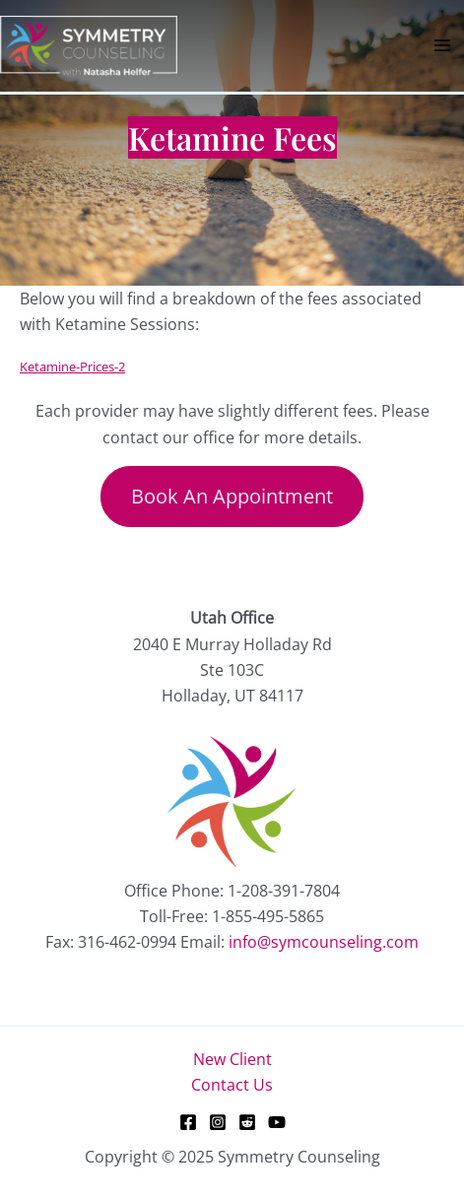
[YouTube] (277, 1122)
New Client (232, 1059)
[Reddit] (247, 1122)
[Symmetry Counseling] (88, 44)
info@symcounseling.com (324, 942)
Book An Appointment (232, 496)
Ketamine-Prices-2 (72, 366)
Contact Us (232, 1085)
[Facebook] (188, 1122)
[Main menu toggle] (442, 45)
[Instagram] (218, 1122)
